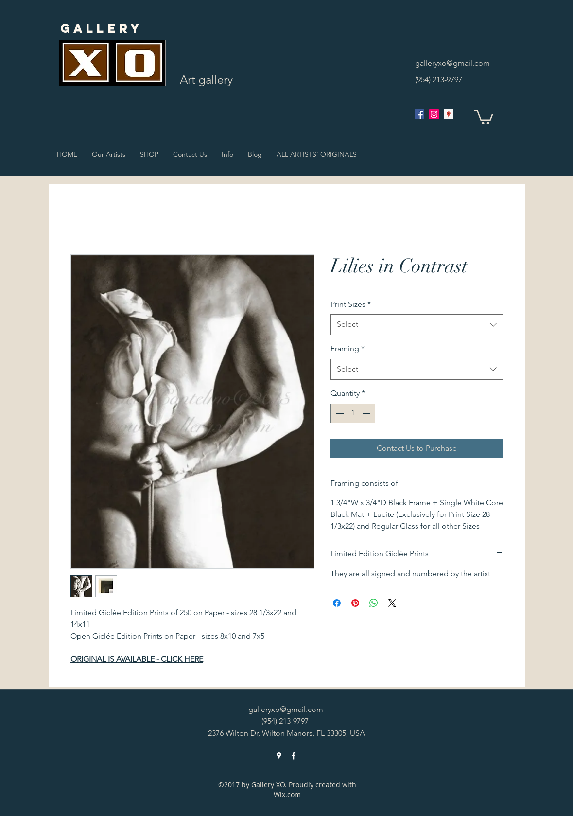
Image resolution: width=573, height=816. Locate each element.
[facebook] (419, 114)
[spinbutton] (353, 413)
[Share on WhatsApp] (374, 603)
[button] (483, 116)
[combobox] (416, 324)
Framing (347, 348)
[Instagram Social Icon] (434, 114)
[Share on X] (392, 603)
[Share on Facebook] (337, 603)
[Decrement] (339, 413)
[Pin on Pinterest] (355, 603)
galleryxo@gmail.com (452, 63)
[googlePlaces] (448, 114)
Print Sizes (350, 304)
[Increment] (367, 413)
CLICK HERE (182, 659)
